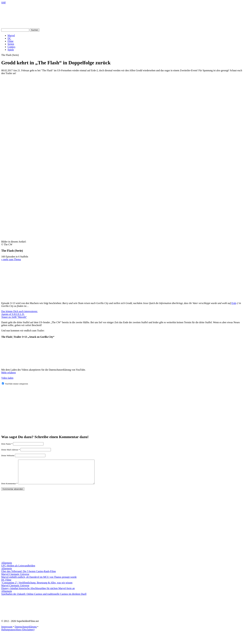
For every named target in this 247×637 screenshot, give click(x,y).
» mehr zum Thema (11, 259)
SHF (3, 2)
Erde (233, 303)
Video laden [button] (7, 378)
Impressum (6, 631)
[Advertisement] (123, 99)
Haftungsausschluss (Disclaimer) (17, 634)
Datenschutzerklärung (26, 631)
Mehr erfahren (8, 372)
